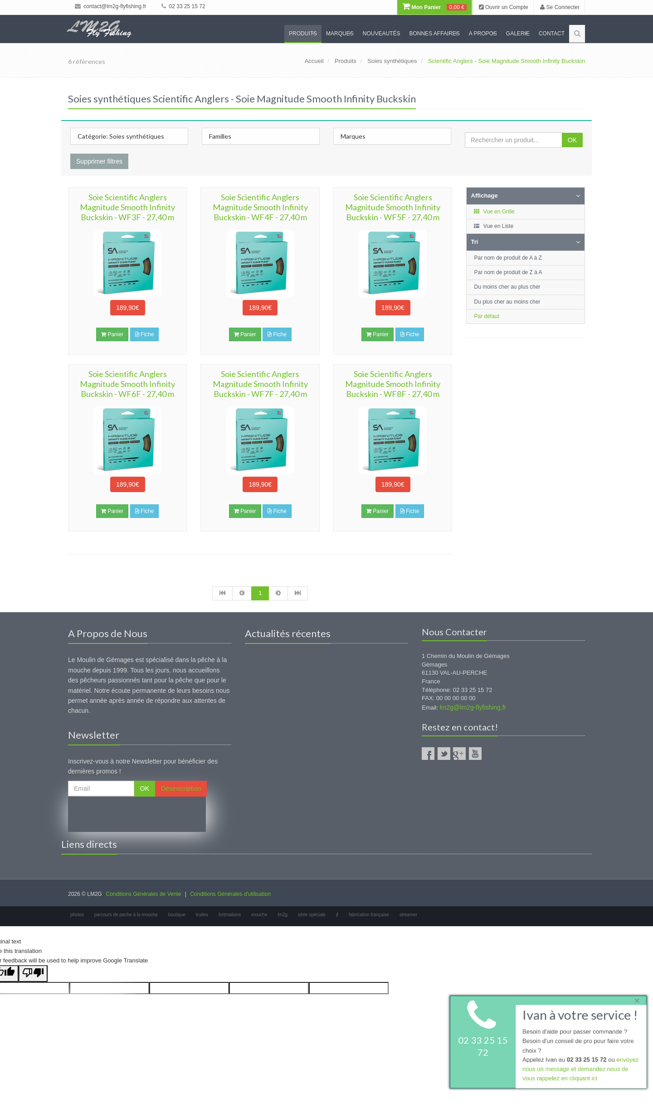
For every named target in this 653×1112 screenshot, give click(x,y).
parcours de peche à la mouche (126, 914)
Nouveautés (381, 33)
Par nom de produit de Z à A (508, 272)
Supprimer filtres (99, 161)
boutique (176, 914)
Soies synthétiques (392, 61)
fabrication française (369, 914)
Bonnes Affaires (434, 33)
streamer (408, 914)
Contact (552, 33)
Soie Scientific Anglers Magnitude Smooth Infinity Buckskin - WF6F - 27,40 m (127, 384)
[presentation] (137, 814)
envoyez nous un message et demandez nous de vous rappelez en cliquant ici (580, 1070)
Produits (303, 33)
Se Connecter (560, 7)
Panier (112, 334)
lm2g (283, 914)
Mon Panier (434, 7)
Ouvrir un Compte (503, 7)
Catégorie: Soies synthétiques (121, 136)
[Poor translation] (33, 973)
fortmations (230, 914)
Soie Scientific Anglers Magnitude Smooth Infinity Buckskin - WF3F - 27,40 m (127, 207)
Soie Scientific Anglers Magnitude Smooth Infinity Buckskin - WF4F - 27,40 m (260, 207)
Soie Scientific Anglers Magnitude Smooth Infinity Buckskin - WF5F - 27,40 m (392, 207)
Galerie (518, 33)
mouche (259, 914)
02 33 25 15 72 (183, 6)
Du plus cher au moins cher (507, 302)
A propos (483, 33)
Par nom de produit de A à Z (508, 258)
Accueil (314, 61)
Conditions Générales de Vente (143, 894)
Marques (340, 33)
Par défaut (486, 316)
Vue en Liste (493, 226)
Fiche (144, 334)
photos (77, 914)
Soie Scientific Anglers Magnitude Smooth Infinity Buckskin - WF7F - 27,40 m (260, 384)
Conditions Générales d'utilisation (230, 894)
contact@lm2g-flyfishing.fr (110, 6)
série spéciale (312, 914)
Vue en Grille (494, 211)
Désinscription (181, 788)
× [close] (636, 1000)
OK (572, 140)
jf (337, 914)
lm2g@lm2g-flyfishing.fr (473, 707)
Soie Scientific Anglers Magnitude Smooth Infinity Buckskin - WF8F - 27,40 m (392, 384)
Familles (220, 136)
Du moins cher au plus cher (507, 287)
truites (202, 914)
